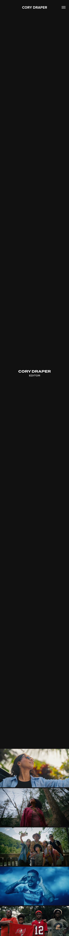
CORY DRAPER (34, 7)
